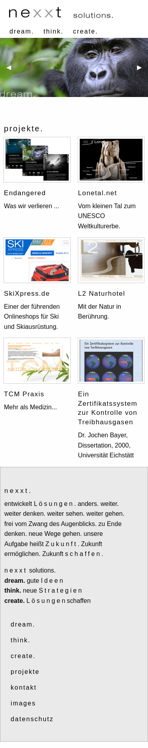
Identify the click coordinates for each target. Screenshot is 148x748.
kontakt (24, 687)
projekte (25, 671)
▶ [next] (142, 70)
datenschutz (32, 719)
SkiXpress (21, 293)
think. (53, 31)
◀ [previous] (11, 70)
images (23, 703)
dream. (21, 31)
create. (85, 31)
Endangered (25, 193)
